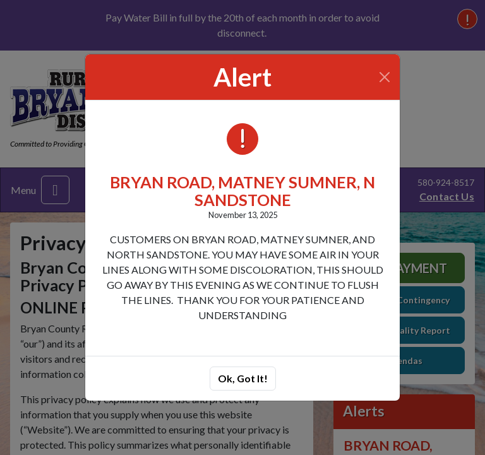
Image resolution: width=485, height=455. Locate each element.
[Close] (385, 77)
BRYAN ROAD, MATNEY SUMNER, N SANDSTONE (242, 191)
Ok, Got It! (243, 378)
